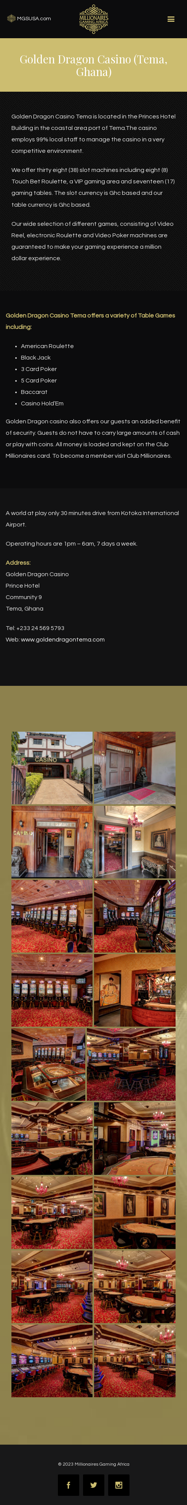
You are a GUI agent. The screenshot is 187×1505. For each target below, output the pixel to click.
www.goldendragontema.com (63, 640)
